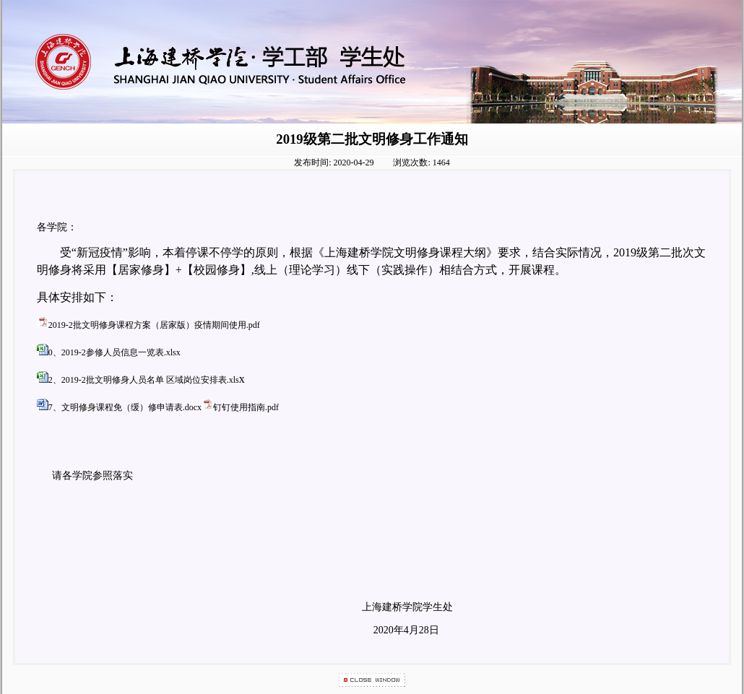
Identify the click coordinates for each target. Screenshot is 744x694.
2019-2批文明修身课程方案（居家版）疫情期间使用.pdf (154, 325)
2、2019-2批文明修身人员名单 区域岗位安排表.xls (143, 380)
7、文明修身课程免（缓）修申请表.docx (125, 407)
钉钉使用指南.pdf (246, 407)
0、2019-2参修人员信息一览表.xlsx (114, 352)
